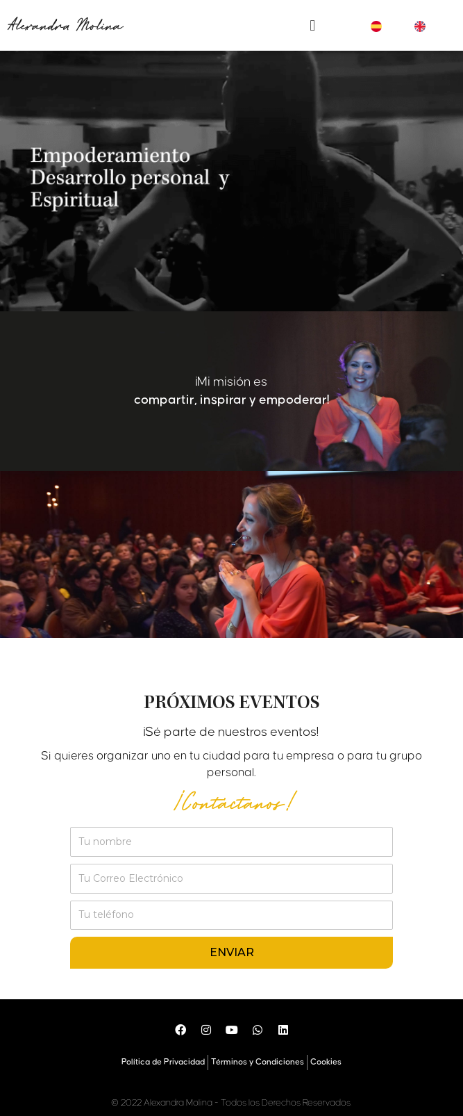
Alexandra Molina (64, 25)
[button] (312, 25)
